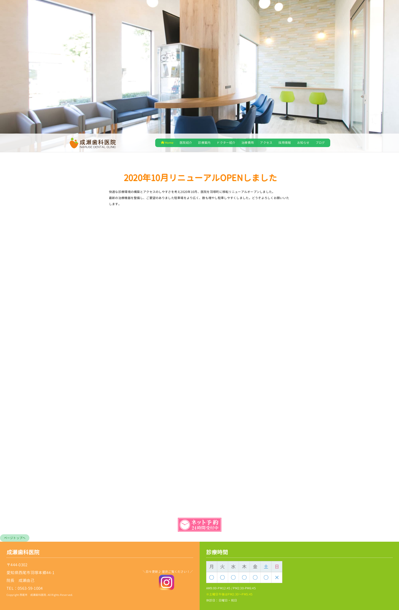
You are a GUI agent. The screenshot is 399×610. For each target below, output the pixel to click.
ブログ (320, 143)
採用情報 (284, 143)
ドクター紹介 (226, 143)
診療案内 (204, 143)
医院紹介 (186, 143)
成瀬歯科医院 (23, 552)
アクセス (266, 143)
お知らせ (303, 143)
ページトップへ (15, 538)
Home (167, 143)
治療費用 (247, 143)
